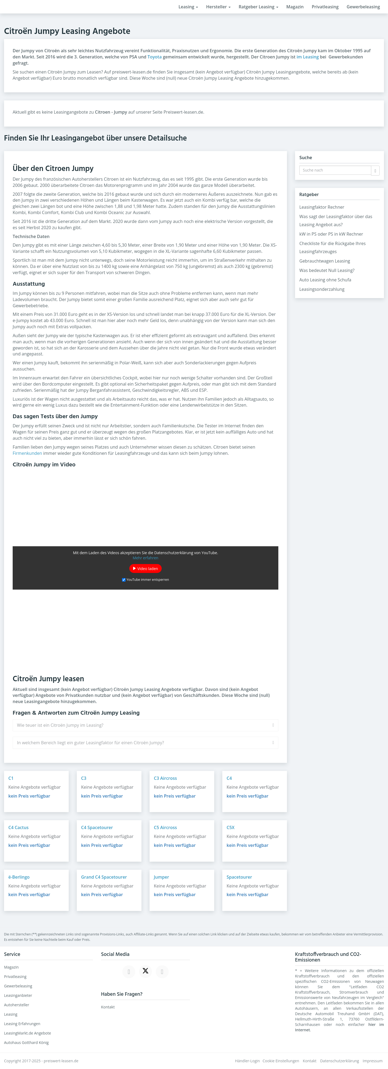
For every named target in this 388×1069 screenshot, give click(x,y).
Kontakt (108, 1006)
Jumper (161, 877)
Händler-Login (247, 1060)
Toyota (154, 57)
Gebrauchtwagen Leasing (324, 261)
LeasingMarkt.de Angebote (27, 1033)
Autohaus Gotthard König (26, 1042)
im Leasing (308, 57)
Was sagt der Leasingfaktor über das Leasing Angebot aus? (335, 221)
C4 (229, 778)
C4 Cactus (18, 827)
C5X (230, 827)
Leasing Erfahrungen (22, 1023)
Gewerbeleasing (363, 7)
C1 (10, 778)
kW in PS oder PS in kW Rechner (331, 234)
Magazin (295, 7)
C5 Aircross (165, 827)
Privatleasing (325, 7)
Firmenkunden (27, 453)
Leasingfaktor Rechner (321, 207)
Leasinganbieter (18, 995)
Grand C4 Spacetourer (104, 877)
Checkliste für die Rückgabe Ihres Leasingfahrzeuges (332, 247)
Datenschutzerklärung (339, 1060)
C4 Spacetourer (97, 827)
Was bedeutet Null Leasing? (327, 270)
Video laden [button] (147, 568)
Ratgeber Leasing (258, 7)
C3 (83, 778)
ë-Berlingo (19, 877)
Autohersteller (16, 1004)
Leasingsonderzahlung (321, 289)
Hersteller (218, 7)
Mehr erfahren (145, 557)
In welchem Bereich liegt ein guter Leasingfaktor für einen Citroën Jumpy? (90, 743)
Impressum (373, 1060)
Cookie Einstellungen (280, 1060)
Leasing (188, 7)
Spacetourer (239, 877)
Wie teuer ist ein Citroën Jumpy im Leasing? (60, 725)
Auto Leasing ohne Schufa (325, 280)
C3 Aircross (165, 778)
